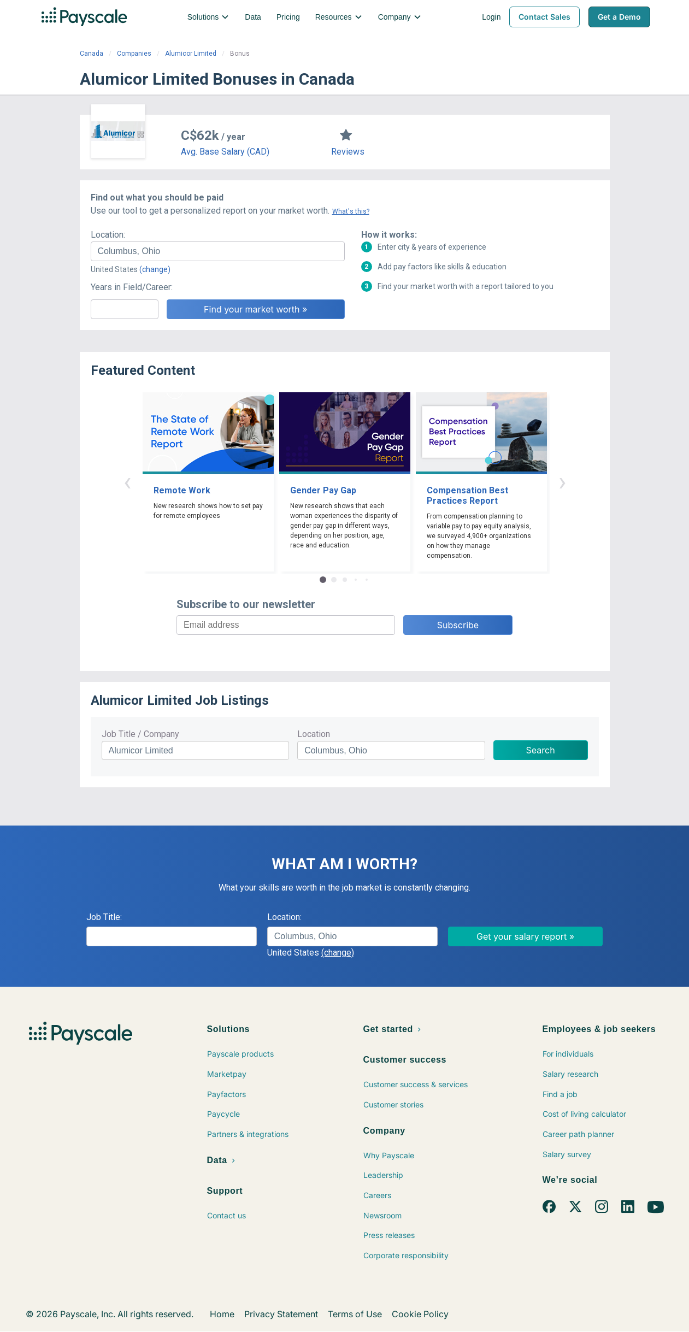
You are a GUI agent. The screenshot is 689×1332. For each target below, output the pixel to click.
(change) (154, 269)
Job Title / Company (140, 734)
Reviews (347, 151)
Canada (91, 53)
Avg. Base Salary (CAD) (225, 151)
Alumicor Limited (190, 53)
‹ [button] (127, 481)
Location (313, 734)
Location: (108, 234)
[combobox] (218, 251)
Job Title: (104, 917)
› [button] (562, 481)
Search (540, 750)
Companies (134, 53)
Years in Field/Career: (132, 287)
